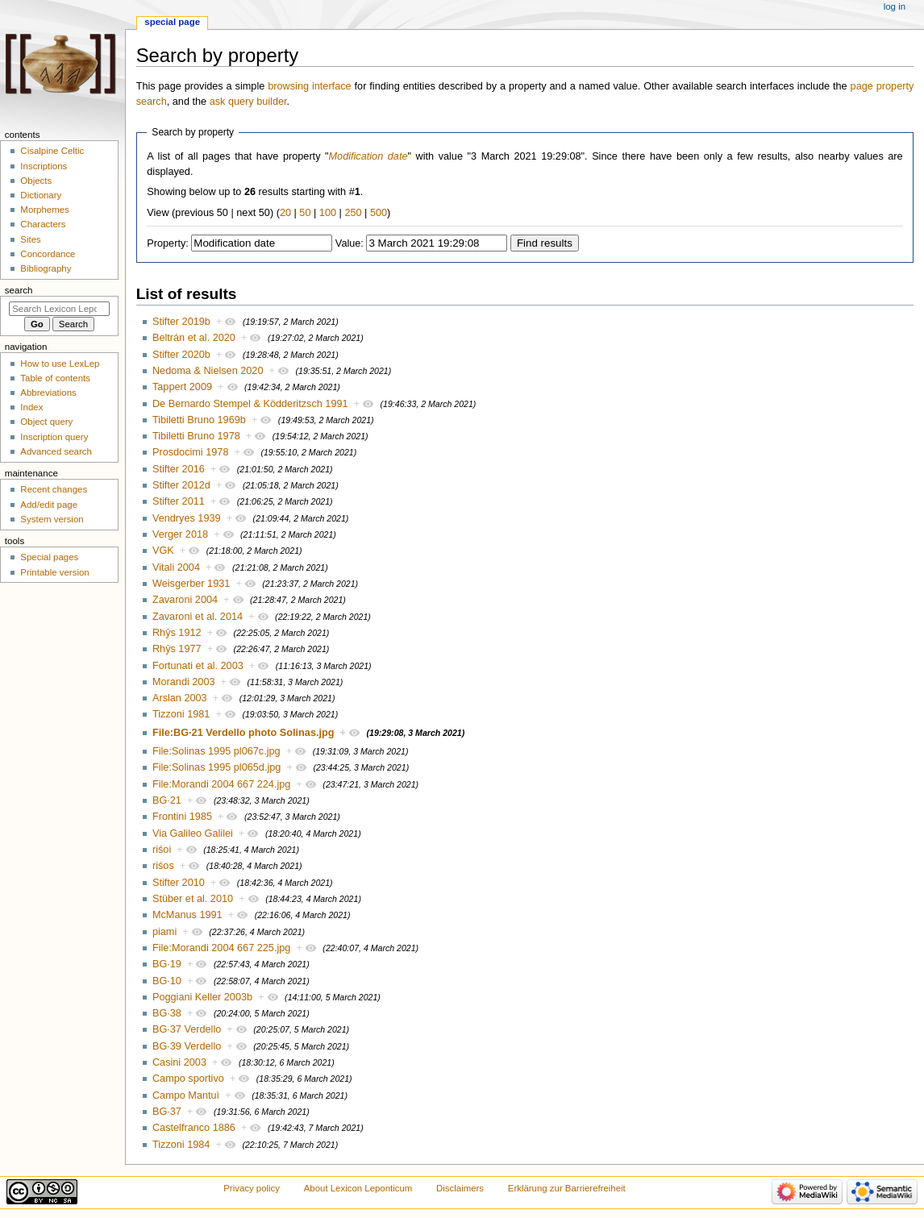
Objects (36, 180)
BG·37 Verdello (186, 1029)
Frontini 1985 (182, 816)
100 (327, 212)
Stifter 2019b (181, 321)
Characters (42, 224)
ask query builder (248, 101)
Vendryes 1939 (186, 518)
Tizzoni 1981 (181, 714)
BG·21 (166, 800)
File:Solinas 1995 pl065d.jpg (216, 767)
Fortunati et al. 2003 (197, 665)
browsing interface (309, 86)
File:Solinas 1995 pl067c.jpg (216, 751)
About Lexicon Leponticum (358, 1188)
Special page (172, 22)
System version (51, 519)
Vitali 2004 (176, 567)
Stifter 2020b (181, 354)
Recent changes (53, 489)
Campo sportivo (188, 1078)
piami (164, 931)
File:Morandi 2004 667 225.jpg (221, 948)
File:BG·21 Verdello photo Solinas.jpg (243, 732)
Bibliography (45, 268)
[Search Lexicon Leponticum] (59, 308)
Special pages (49, 557)
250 (352, 212)
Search (19, 290)
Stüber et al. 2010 (192, 898)
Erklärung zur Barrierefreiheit (567, 1188)
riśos (163, 865)
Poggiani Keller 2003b (202, 997)
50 (304, 212)
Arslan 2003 (179, 698)
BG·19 (166, 964)
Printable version (54, 572)
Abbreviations (48, 392)
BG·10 (166, 981)
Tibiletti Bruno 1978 (196, 436)
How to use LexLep (59, 363)
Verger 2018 (180, 534)
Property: (167, 243)
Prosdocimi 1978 (190, 452)
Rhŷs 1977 (177, 649)
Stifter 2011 (178, 501)
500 (378, 212)
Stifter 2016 (178, 469)
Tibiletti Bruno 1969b (199, 420)
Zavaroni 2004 (185, 599)
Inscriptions (43, 166)
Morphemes (44, 209)
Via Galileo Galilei (192, 833)
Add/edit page (48, 504)
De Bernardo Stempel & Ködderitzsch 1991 (250, 403)
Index (31, 407)
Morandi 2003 (183, 682)
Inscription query (54, 437)
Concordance (47, 254)
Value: (349, 243)
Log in (894, 6)
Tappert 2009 (182, 387)
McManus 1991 (187, 915)
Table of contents (55, 378)
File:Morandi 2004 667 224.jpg (221, 784)
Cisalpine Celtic (52, 151)
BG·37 (166, 1111)
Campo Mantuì (185, 1095)
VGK (163, 550)
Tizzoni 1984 (181, 1144)
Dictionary (40, 195)
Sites (30, 239)
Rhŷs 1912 (177, 632)
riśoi (161, 849)
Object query (46, 421)
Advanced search (56, 451)
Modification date (368, 156)
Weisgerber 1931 (191, 583)
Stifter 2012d (181, 485)
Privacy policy (251, 1188)
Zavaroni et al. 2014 (197, 616)
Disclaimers (460, 1188)
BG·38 (166, 1013)
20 (285, 212)
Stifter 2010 (178, 882)
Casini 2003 (179, 1062)
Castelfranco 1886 (193, 1127)
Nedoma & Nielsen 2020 (208, 370)
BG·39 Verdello (186, 1046)
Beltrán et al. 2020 (193, 337)
